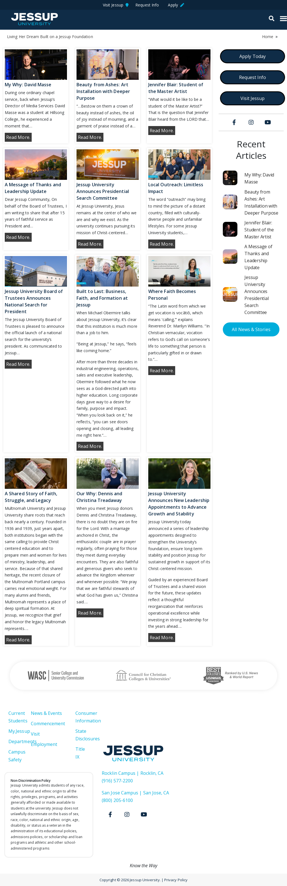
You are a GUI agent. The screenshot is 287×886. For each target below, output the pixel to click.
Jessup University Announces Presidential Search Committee (103, 191)
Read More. (18, 137)
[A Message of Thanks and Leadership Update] (230, 256)
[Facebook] (234, 122)
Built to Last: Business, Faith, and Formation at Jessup (102, 298)
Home (267, 36)
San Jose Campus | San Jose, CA (135, 793)
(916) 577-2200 (117, 781)
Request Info (148, 5)
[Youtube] (268, 122)
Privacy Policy (176, 879)
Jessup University (34, 19)
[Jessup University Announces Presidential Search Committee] (230, 294)
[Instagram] (251, 122)
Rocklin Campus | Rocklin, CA (132, 773)
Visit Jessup (116, 5)
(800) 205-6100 (117, 800)
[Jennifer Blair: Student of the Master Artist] (230, 229)
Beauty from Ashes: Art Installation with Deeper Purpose (103, 91)
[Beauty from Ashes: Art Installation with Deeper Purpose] (230, 202)
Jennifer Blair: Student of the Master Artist (259, 230)
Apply (176, 5)
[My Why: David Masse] (230, 178)
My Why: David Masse (28, 85)
